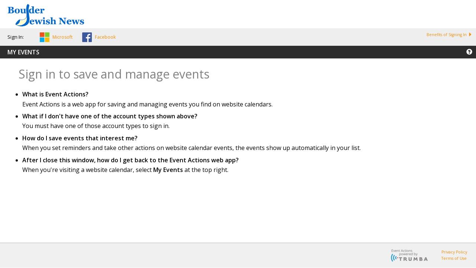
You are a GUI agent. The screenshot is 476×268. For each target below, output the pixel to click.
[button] (56, 38)
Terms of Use (454, 258)
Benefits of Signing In (449, 34)
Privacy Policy (454, 252)
